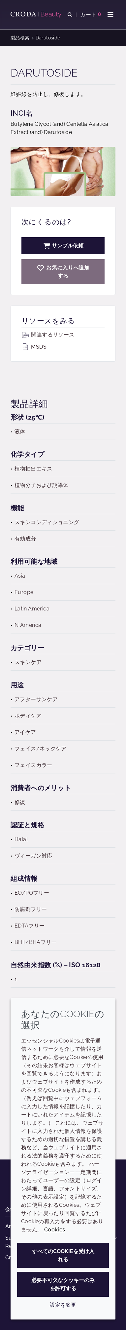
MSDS (34, 347)
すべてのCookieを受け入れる (63, 1255)
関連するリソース (47, 335)
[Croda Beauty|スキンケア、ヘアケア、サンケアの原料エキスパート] (37, 14)
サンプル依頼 (63, 245)
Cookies (54, 1230)
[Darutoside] (63, 271)
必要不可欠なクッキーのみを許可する (63, 1284)
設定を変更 (63, 1305)
